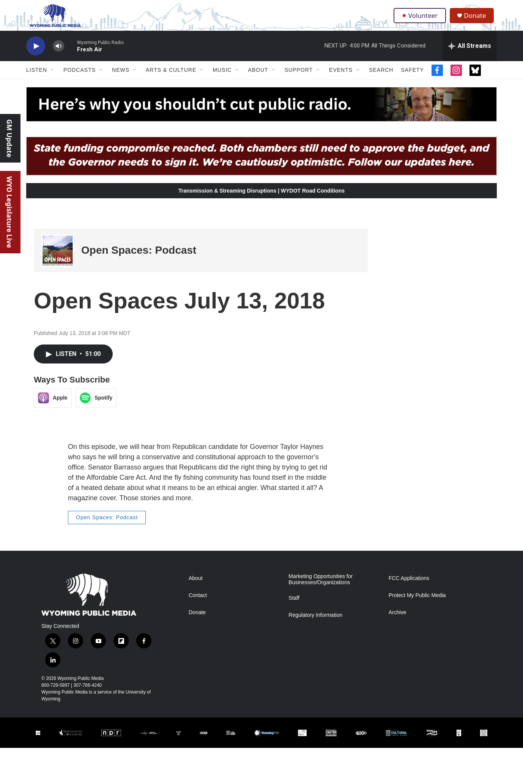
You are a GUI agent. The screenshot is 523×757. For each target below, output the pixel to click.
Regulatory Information (315, 624)
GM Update (9, 138)
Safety (412, 79)
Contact (198, 604)
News (120, 79)
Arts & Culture (171, 79)
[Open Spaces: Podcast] (57, 259)
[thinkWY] (432, 742)
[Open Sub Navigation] (53, 79)
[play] (36, 55)
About (258, 79)
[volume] (58, 55)
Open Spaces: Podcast (138, 259)
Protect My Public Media (417, 604)
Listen (36, 79)
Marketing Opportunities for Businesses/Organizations (320, 588)
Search (381, 79)
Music (222, 79)
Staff (293, 607)
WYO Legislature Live (9, 212)
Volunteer (421, 19)
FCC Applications (409, 587)
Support (299, 79)
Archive (397, 621)
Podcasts (79, 79)
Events (341, 79)
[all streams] (470, 55)
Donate (477, 20)
